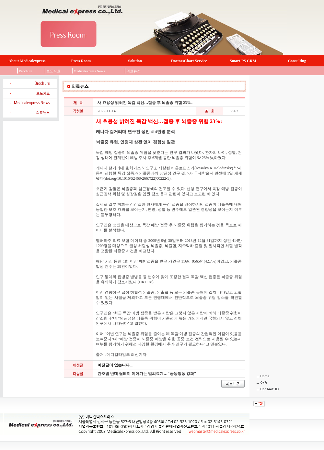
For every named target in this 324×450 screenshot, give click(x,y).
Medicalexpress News (89, 71)
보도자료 (53, 71)
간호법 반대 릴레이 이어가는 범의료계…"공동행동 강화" (147, 373)
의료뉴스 (133, 71)
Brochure (25, 71)
